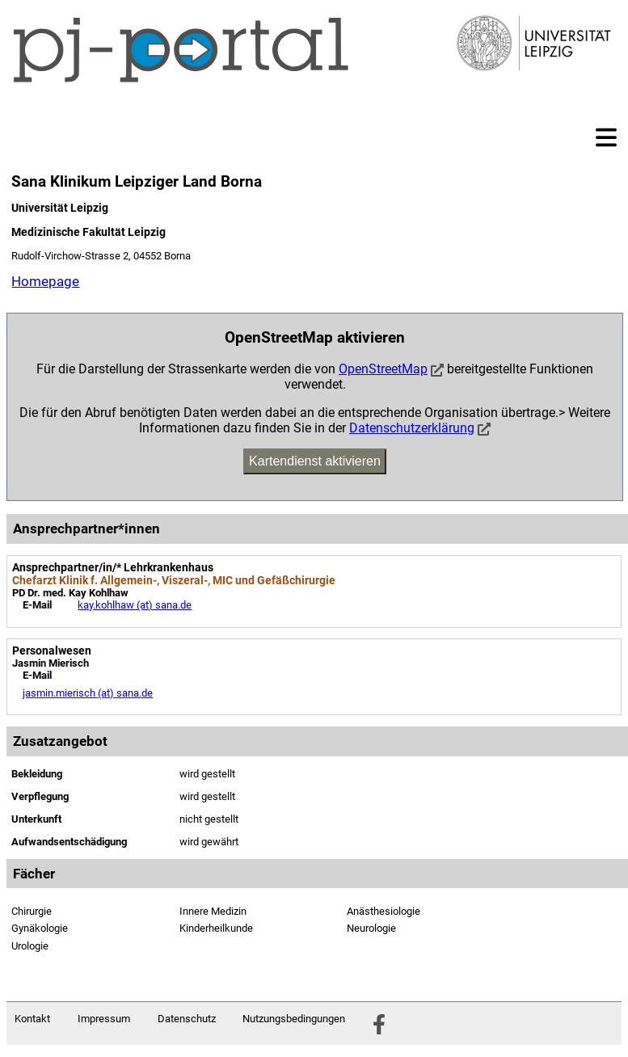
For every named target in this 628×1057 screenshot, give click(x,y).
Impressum (104, 1019)
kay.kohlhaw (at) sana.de (135, 605)
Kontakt (32, 1019)
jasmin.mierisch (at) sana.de (88, 693)
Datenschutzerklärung (411, 428)
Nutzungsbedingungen (293, 1019)
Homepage (45, 281)
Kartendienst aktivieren (315, 461)
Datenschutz (187, 1019)
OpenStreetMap (383, 369)
